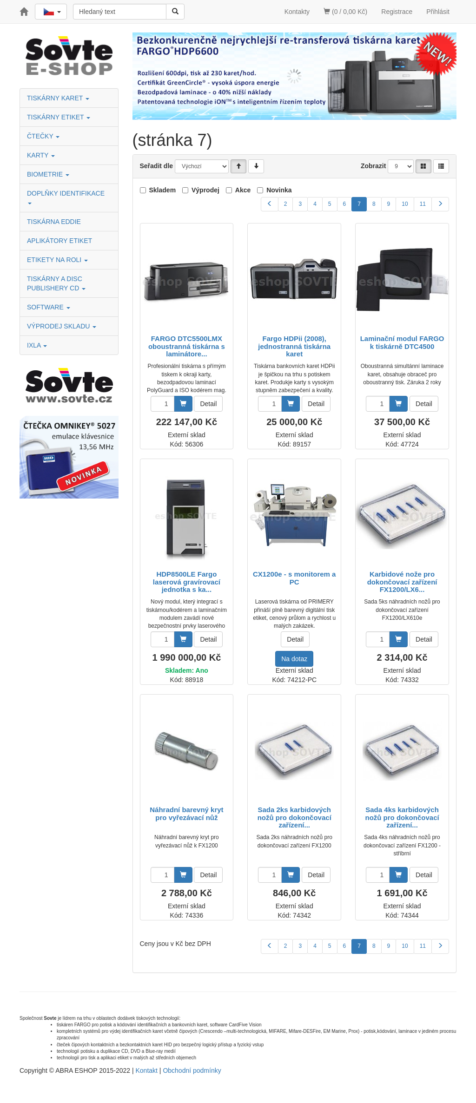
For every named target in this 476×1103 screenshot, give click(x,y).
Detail (208, 403)
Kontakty (297, 11)
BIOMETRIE (48, 174)
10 (405, 204)
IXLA (37, 345)
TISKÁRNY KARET (58, 98)
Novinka (278, 190)
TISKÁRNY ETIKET (58, 117)
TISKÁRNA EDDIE (54, 221)
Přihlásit (438, 11)
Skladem (162, 190)
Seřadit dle (156, 166)
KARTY (41, 155)
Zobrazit (373, 166)
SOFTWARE (48, 307)
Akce (243, 190)
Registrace (396, 11)
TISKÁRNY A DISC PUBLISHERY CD (56, 283)
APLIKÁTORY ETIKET (59, 240)
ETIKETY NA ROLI (57, 259)
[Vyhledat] (175, 12)
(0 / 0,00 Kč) (345, 11)
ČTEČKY (43, 136)
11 (423, 204)
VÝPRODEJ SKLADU (61, 326)
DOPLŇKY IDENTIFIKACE (66, 197)
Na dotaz (294, 659)
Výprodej (205, 190)
